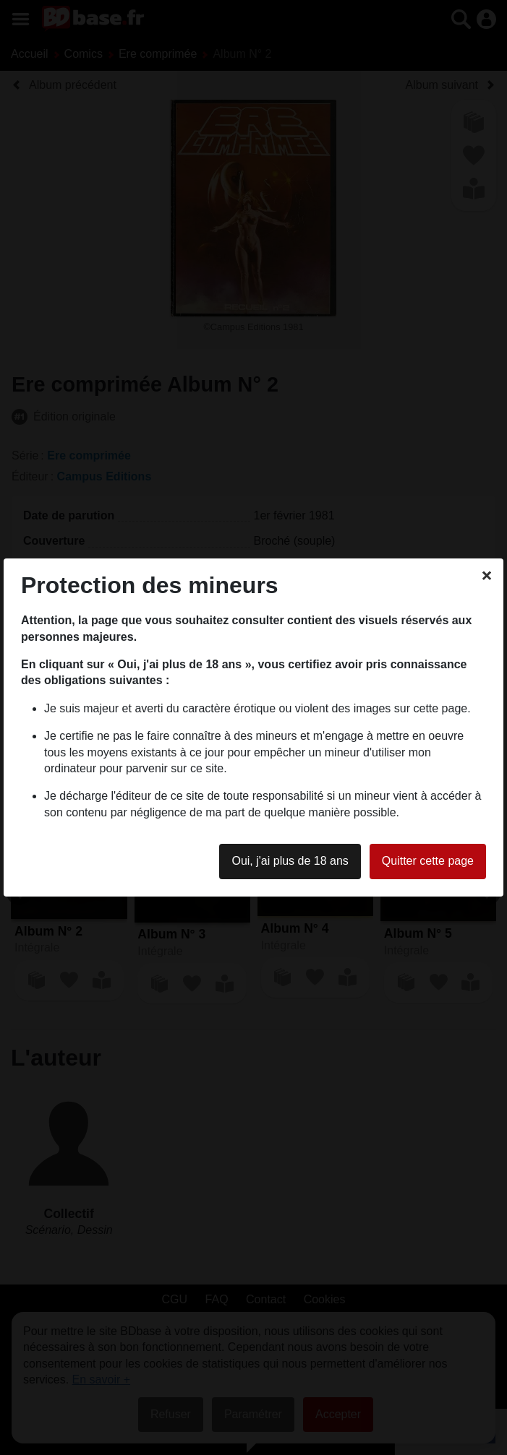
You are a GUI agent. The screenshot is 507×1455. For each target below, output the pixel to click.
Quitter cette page (428, 861)
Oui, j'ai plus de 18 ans (289, 861)
